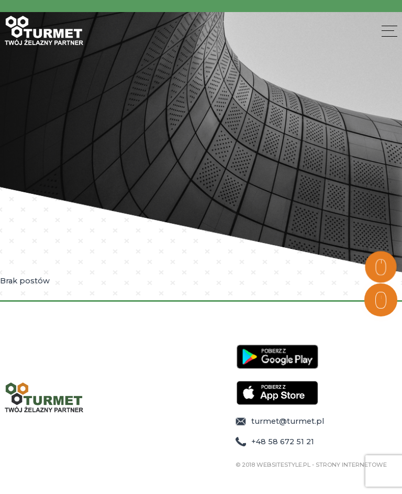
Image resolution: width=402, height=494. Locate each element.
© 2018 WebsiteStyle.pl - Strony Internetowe (311, 465)
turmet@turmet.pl (280, 421)
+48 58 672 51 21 (275, 441)
